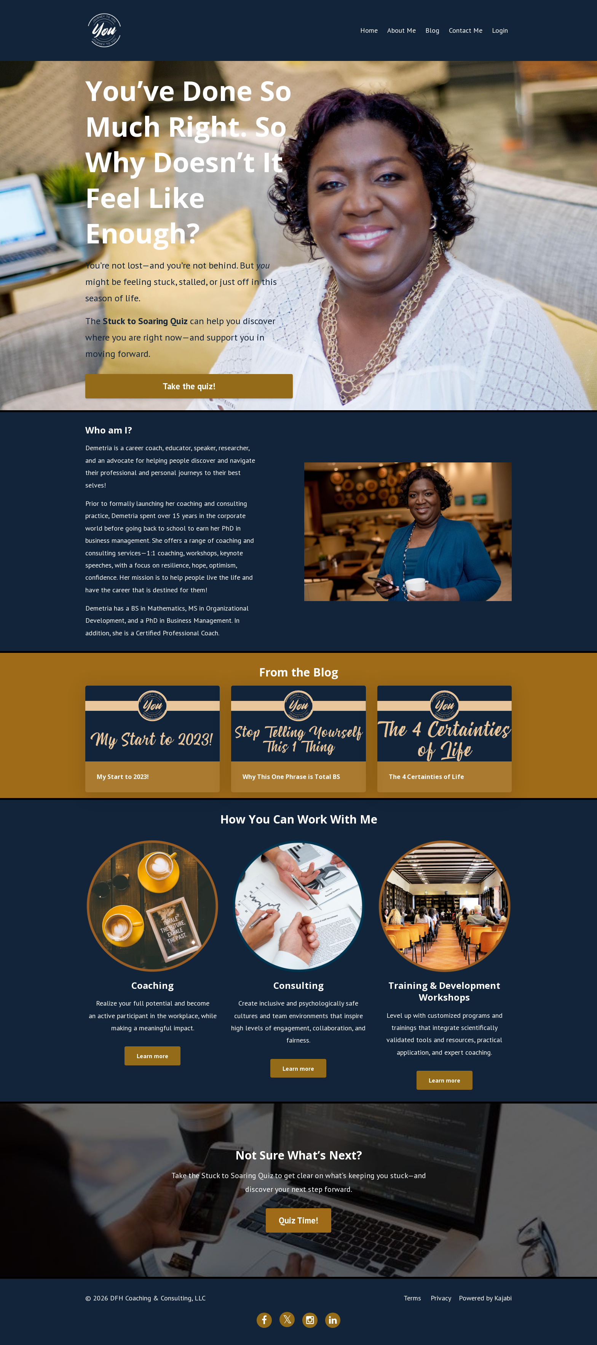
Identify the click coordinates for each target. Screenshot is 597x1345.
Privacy (441, 1298)
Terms (412, 1298)
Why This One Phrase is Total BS (291, 776)
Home (369, 30)
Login (500, 30)
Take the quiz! (189, 386)
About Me (401, 30)
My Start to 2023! (123, 776)
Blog (432, 30)
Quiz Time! (298, 1220)
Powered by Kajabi (485, 1298)
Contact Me (465, 30)
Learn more (152, 1056)
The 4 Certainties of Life (426, 776)
